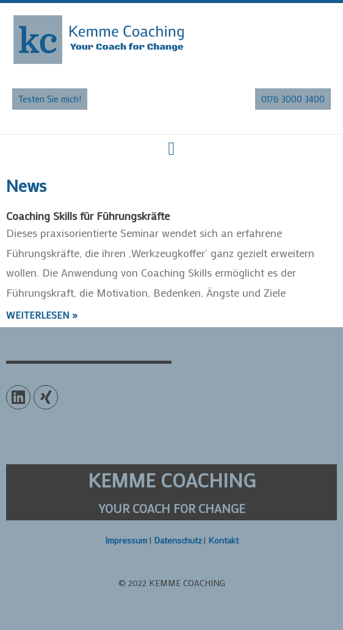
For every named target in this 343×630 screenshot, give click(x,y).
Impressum (126, 540)
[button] (49, 99)
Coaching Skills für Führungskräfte (88, 215)
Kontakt (223, 540)
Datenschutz (177, 540)
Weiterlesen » (42, 314)
